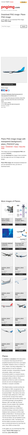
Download (7, 224)
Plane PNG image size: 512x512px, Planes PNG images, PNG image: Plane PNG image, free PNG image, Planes (13, 99)
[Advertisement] (14, 43)
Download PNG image (8, 84)
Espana (11, 1)
